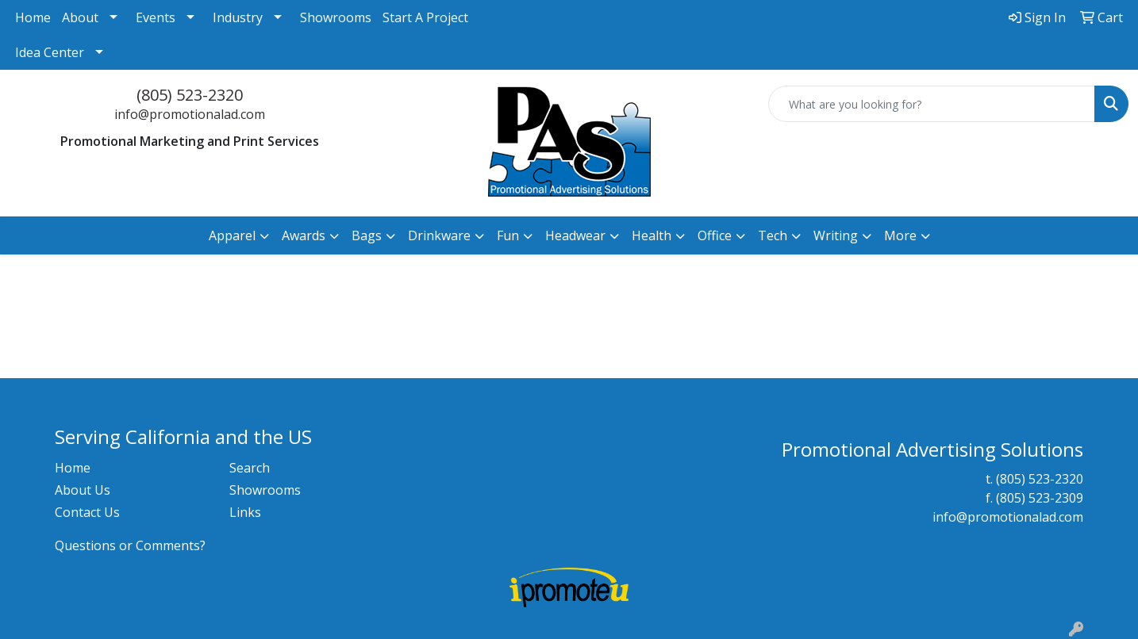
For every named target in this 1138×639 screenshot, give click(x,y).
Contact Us (87, 512)
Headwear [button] (575, 235)
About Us (82, 490)
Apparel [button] (232, 235)
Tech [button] (772, 235)
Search (249, 467)
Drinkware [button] (439, 235)
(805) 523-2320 (189, 94)
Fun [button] (508, 235)
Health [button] (651, 235)
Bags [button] (367, 235)
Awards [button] (303, 235)
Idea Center (49, 52)
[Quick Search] (931, 104)
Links (245, 512)
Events (155, 17)
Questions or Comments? (130, 545)
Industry (238, 17)
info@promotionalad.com (189, 114)
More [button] (900, 235)
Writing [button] (835, 235)
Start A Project (425, 17)
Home (33, 17)
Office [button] (715, 235)
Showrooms (335, 17)
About (80, 17)
